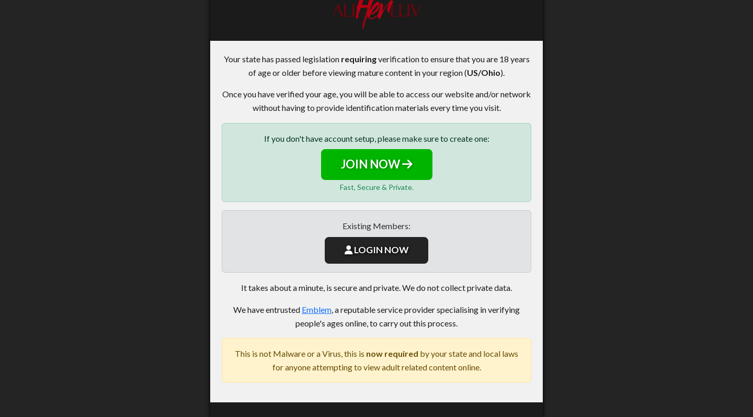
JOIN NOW (377, 164)
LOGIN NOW (376, 249)
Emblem (317, 309)
